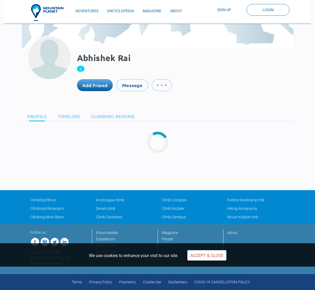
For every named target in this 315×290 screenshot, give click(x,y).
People (167, 239)
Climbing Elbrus (43, 200)
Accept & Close (206, 255)
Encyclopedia (107, 233)
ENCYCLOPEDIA (120, 11)
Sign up (224, 10)
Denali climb (105, 208)
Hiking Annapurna (242, 208)
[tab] (36, 116)
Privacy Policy (100, 282)
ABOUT (176, 11)
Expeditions (105, 239)
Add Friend (94, 85)
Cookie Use (152, 282)
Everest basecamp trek (246, 200)
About (232, 233)
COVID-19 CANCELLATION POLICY (222, 282)
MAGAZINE (152, 11)
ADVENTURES (86, 11)
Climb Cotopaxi (174, 200)
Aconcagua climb (110, 200)
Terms (77, 282)
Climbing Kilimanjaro (47, 208)
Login (268, 10)
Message (132, 85)
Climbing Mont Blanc (47, 217)
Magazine (170, 233)
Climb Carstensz (109, 217)
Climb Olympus (174, 217)
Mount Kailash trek (242, 217)
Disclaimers (177, 282)
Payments (127, 282)
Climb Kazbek (173, 208)
